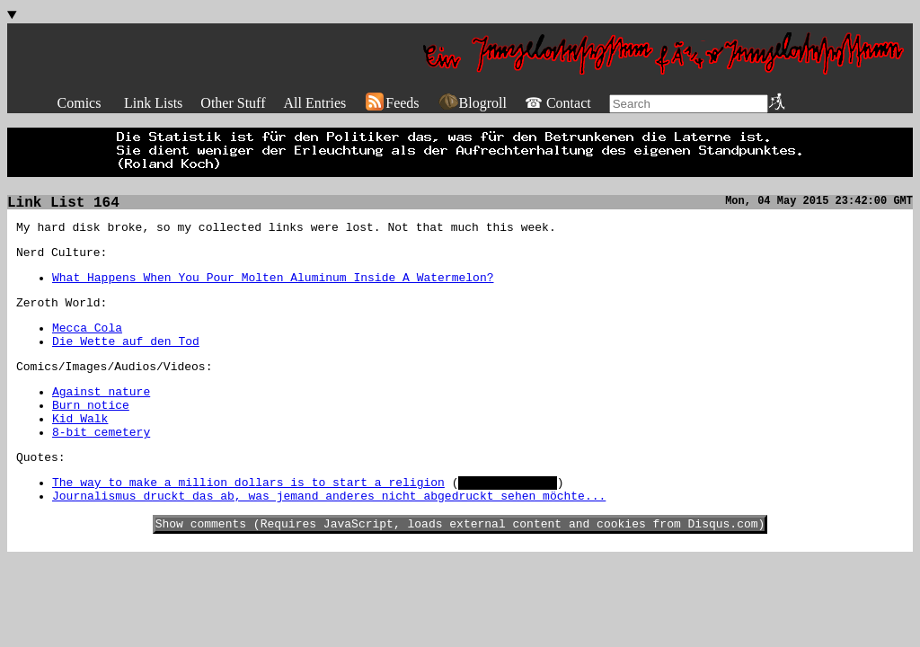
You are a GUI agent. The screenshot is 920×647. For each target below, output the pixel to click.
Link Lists (153, 103)
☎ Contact (558, 103)
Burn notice (90, 431)
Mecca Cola (87, 343)
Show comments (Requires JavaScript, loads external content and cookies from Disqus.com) (460, 566)
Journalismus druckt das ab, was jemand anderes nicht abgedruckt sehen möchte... (329, 535)
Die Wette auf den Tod (125, 359)
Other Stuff (232, 103)
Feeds (391, 103)
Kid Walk (80, 447)
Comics (80, 103)
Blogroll (472, 103)
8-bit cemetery (101, 464)
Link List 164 (63, 205)
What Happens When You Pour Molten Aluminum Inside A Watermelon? (272, 287)
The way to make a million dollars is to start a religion (248, 519)
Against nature (101, 415)
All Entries (314, 103)
